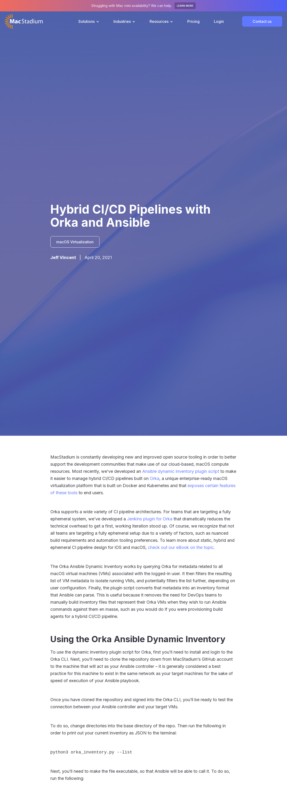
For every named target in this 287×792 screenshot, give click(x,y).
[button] (88, 21)
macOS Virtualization (75, 242)
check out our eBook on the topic (181, 547)
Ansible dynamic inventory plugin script (180, 471)
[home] (24, 21)
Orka (154, 478)
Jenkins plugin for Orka (149, 518)
